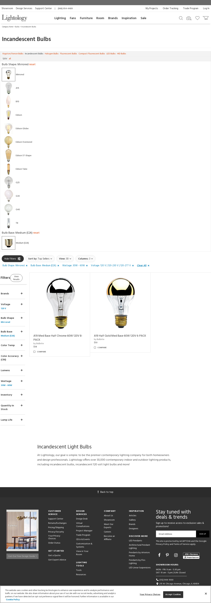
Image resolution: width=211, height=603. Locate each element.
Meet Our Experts (108, 519)
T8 (17, 223)
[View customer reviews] (191, 549)
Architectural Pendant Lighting (139, 539)
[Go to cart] (205, 17)
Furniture (86, 18)
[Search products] (181, 18)
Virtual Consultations (82, 518)
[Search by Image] (189, 18)
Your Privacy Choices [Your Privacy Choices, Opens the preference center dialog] (150, 594)
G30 (18, 196)
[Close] (205, 593)
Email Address (165, 527)
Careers (107, 525)
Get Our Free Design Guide (22, 548)
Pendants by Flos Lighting (137, 555)
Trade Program (190, 8)
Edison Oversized (24, 142)
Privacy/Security (56, 525)
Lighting (60, 18)
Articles (132, 509)
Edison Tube (21, 169)
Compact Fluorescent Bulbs (92, 54)
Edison (19, 115)
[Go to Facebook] (160, 549)
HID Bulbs (121, 54)
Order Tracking (170, 8)
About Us (108, 509)
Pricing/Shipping (56, 521)
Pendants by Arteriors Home (139, 547)
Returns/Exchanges (57, 516)
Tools (78, 563)
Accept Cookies (173, 594)
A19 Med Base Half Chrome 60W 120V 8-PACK (69, 333)
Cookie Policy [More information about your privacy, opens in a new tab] (13, 599)
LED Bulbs (110, 54)
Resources (81, 568)
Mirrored (20, 74)
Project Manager (84, 524)
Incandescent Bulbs (28, 26)
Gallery (132, 513)
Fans (73, 18)
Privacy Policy (162, 538)
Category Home (7, 26)
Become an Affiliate (109, 531)
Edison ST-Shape (23, 155)
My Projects (151, 8)
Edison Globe (22, 128)
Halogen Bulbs (51, 54)
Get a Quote (54, 549)
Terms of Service (182, 538)
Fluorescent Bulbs (68, 54)
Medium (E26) (22, 243)
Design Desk (82, 512)
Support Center (43, 8)
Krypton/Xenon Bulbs (13, 54)
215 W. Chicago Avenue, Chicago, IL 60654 (177, 577)
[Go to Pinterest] (168, 549)
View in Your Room (82, 546)
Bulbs (17, 26)
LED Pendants (135, 534)
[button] (16, 265)
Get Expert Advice (57, 553)
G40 (18, 209)
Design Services (24, 8)
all (10, 59)
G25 (18, 182)
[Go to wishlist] (198, 18)
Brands (113, 18)
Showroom (7, 8)
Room (100, 18)
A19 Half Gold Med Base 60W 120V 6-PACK (124, 333)
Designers (133, 522)
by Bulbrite (51, 339)
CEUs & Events (83, 533)
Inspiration (129, 18)
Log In (206, 8)
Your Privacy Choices (54, 530)
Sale (143, 18)
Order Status (54, 536)
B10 (17, 101)
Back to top (105, 485)
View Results (28, 277)
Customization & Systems (84, 538)
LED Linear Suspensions (139, 561)
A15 (17, 88)
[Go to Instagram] (176, 549)
